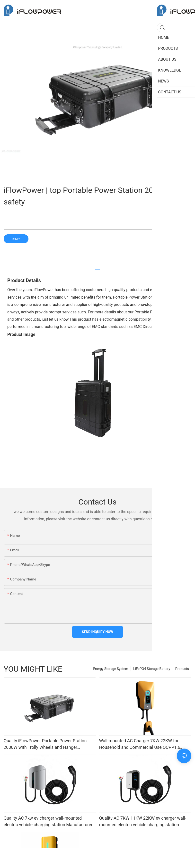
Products (182, 669)
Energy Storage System (110, 669)
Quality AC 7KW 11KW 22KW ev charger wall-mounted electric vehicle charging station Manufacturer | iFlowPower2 (142, 821)
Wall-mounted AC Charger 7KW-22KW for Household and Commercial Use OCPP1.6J (141, 744)
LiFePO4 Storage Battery (151, 669)
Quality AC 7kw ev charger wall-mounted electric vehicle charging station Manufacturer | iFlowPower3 (49, 821)
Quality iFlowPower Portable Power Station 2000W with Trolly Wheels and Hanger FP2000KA (45, 744)
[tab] (97, 267)
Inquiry (16, 238)
